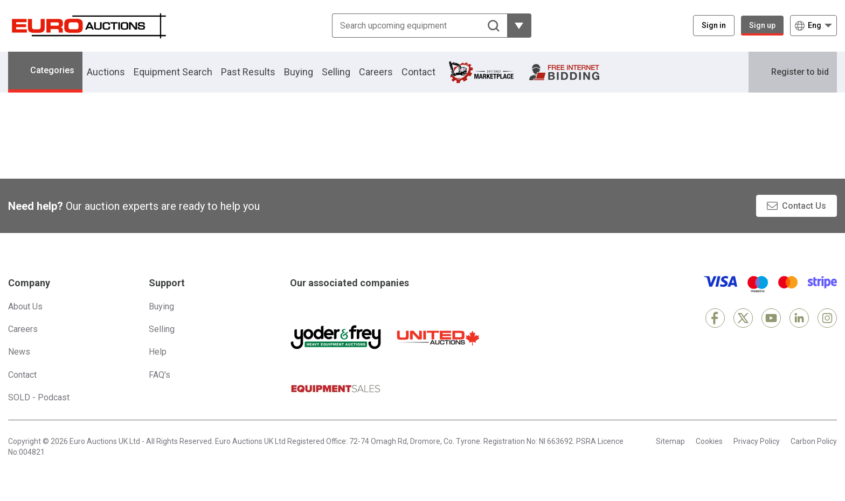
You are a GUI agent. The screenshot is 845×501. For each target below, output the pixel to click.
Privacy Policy (756, 441)
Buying (298, 71)
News (19, 352)
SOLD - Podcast (39, 397)
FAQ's (159, 375)
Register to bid (800, 72)
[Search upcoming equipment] (419, 25)
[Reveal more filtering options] (519, 25)
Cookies (709, 441)
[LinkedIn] (799, 318)
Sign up (762, 25)
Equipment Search (173, 71)
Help (158, 352)
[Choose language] (813, 25)
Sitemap (670, 441)
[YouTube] (771, 318)
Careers (376, 71)
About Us (25, 306)
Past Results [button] (248, 71)
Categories (52, 70)
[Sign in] (714, 25)
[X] (743, 318)
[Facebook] (715, 318)
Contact (418, 71)
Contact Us (804, 206)
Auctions (106, 71)
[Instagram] (827, 318)
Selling (336, 71)
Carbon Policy (814, 441)
